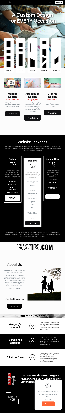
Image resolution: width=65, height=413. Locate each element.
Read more (48, 399)
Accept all (48, 404)
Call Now (59, 2)
